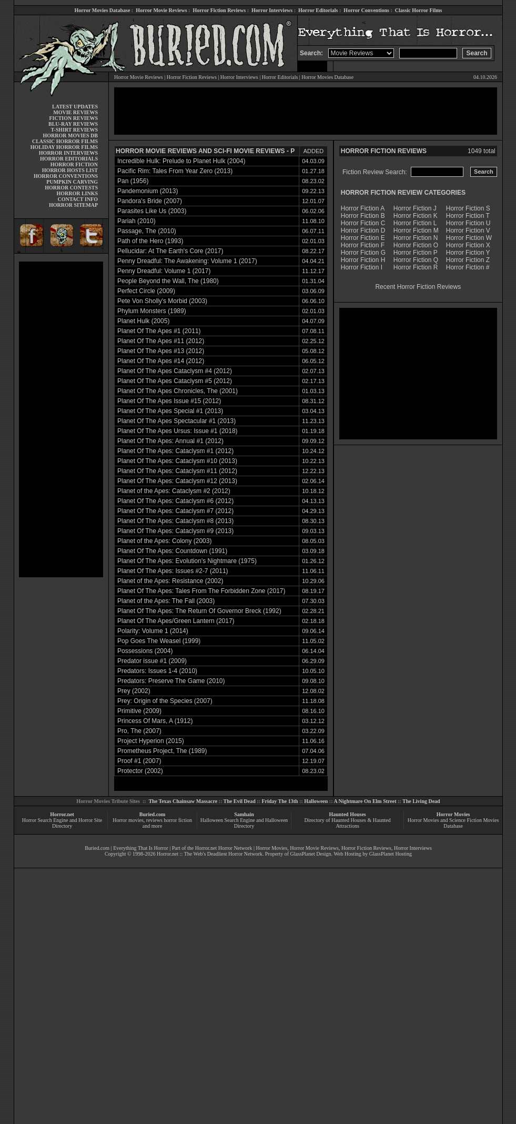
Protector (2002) (140, 771)
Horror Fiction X (468, 245)
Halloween (316, 801)
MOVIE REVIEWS (75, 112)
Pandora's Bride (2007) (149, 201)
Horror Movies (453, 814)
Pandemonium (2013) (147, 191)
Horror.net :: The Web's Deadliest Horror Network (209, 854)
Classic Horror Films (418, 10)
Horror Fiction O (415, 245)
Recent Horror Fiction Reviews (418, 286)
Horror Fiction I (361, 267)
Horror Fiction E (363, 238)
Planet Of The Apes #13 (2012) (160, 351)
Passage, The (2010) (146, 231)
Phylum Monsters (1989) (151, 311)
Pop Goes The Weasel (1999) (158, 641)
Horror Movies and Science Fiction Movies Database (453, 823)
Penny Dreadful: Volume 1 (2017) (163, 271)
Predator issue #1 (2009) (152, 661)
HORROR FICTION (74, 164)
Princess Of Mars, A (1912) (155, 721)
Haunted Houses (347, 814)
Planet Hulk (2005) (143, 321)
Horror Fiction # (468, 267)
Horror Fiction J (415, 208)
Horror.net (62, 814)
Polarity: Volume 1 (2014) (152, 631)
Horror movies (128, 820)
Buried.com (152, 814)
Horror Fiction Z (468, 260)
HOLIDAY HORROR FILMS (64, 147)
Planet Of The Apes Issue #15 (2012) (169, 401)
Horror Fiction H (363, 260)
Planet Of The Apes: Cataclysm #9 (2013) (175, 531)
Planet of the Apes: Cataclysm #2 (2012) (173, 491)
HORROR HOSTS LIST (70, 170)
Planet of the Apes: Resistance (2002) (170, 581)
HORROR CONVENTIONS (66, 176)
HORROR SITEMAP (73, 205)
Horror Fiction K (415, 215)
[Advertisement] (61, 419)
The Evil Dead (240, 801)
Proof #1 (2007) (139, 761)
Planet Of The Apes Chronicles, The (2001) (177, 391)
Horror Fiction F (363, 245)
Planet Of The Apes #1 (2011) (159, 331)
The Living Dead (421, 801)
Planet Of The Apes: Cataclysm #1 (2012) (175, 451)
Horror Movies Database (102, 10)
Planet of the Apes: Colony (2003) (164, 541)
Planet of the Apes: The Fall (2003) (166, 601)
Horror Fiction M (416, 230)
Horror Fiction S (468, 208)
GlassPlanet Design (310, 854)
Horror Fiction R (415, 267)
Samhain (244, 814)
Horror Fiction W (469, 238)
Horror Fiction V (468, 230)
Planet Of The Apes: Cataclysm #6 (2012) (175, 501)
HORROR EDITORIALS (69, 159)
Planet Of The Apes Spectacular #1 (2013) (176, 421)
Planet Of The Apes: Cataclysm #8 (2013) (175, 521)
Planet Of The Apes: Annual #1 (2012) (170, 441)
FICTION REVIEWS (73, 118)
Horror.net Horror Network (223, 848)
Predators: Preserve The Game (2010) (171, 681)
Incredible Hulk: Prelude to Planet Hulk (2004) (181, 161)
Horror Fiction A (363, 208)
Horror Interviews (271, 10)
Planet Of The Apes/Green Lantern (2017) (176, 621)
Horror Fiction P (415, 252)
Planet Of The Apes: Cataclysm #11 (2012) (177, 471)
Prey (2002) (133, 691)
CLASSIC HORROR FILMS (65, 141)
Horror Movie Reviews (161, 10)
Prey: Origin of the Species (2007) (165, 701)
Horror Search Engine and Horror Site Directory (62, 823)
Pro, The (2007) (139, 731)
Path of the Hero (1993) (150, 241)
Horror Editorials (318, 10)
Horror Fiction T (468, 215)
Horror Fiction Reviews (219, 10)
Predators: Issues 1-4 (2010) (157, 671)
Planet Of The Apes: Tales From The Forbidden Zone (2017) (201, 591)
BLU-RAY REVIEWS (73, 124)
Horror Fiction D (363, 230)
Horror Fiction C (363, 223)
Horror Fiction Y (468, 252)
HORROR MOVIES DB (70, 135)
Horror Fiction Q (415, 260)
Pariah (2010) (136, 221)
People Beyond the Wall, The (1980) (168, 281)
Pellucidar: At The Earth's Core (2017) (170, 251)
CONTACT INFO (77, 199)
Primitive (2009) (139, 711)
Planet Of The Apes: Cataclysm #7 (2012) (175, 511)
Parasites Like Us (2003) (151, 211)
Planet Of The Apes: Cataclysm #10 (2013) (177, 461)
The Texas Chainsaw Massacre (182, 801)
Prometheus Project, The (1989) (162, 751)
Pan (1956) (132, 181)
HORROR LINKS (77, 193)
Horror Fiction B (363, 215)
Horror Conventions (366, 10)
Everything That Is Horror (140, 848)
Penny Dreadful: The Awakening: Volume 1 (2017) (187, 261)
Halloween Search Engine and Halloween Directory (244, 823)
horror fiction (178, 820)
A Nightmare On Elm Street (364, 801)
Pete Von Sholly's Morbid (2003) (162, 301)
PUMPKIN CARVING (72, 182)
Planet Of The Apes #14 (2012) (160, 361)
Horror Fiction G (363, 252)
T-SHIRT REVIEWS (74, 130)
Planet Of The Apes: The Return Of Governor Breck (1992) (199, 611)
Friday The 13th (279, 801)
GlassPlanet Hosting (390, 854)
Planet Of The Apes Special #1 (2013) (170, 411)
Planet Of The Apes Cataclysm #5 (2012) (174, 381)
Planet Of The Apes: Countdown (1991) (172, 551)
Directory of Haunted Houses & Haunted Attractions (348, 823)
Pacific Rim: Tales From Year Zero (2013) (174, 171)
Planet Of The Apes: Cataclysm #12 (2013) (177, 481)
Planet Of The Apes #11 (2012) (160, 341)
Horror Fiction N (415, 238)
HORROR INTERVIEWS (68, 153)
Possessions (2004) (145, 651)
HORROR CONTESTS (71, 187)
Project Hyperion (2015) (150, 741)
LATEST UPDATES (75, 106)
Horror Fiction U (468, 223)
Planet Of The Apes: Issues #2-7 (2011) (172, 571)
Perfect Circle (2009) (146, 291)
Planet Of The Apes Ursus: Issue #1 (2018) (177, 431)
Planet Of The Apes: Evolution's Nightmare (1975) (187, 561)
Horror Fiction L (415, 223)
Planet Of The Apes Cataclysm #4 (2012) (174, 371)
